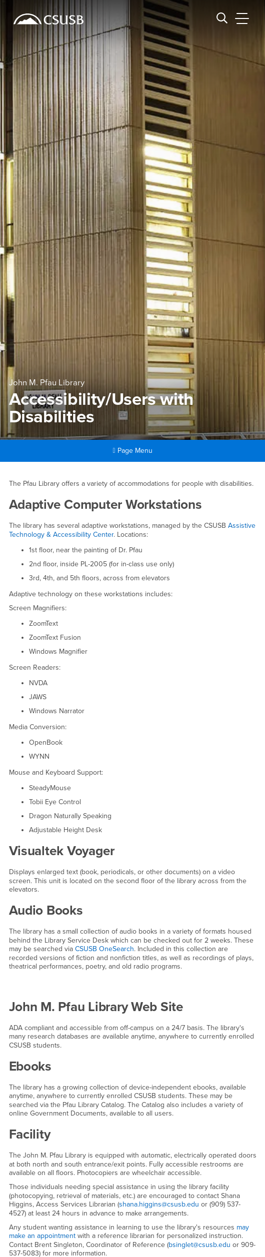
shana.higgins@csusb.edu (159, 1204)
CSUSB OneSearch (104, 949)
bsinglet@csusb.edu (199, 1245)
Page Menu (132, 450)
